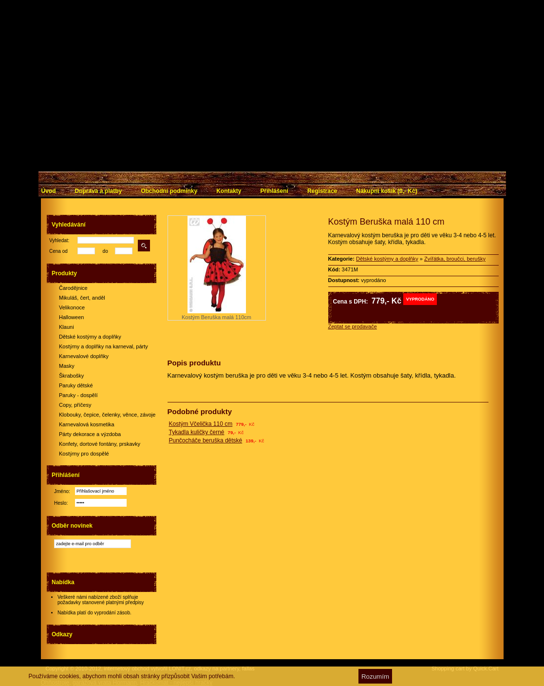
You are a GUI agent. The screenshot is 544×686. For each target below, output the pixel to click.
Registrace (322, 191)
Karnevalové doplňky (84, 356)
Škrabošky (71, 376)
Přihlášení (274, 191)
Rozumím (375, 676)
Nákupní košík (386, 191)
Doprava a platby (98, 191)
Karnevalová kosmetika (86, 424)
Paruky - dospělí (78, 395)
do (105, 251)
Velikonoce (72, 307)
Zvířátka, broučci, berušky (455, 259)
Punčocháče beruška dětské (206, 440)
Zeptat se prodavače (352, 326)
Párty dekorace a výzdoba (90, 434)
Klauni (66, 327)
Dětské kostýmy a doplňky (90, 337)
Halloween (71, 317)
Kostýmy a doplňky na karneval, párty (103, 346)
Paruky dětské (76, 385)
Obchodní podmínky (169, 191)
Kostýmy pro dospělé (84, 454)
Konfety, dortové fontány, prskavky (99, 444)
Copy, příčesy (75, 405)
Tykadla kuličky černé (197, 432)
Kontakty (228, 191)
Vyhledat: (59, 240)
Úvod (48, 191)
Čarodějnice (73, 288)
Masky (67, 366)
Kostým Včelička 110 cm (201, 423)
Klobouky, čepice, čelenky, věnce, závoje (107, 415)
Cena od (58, 251)
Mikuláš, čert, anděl (82, 298)
